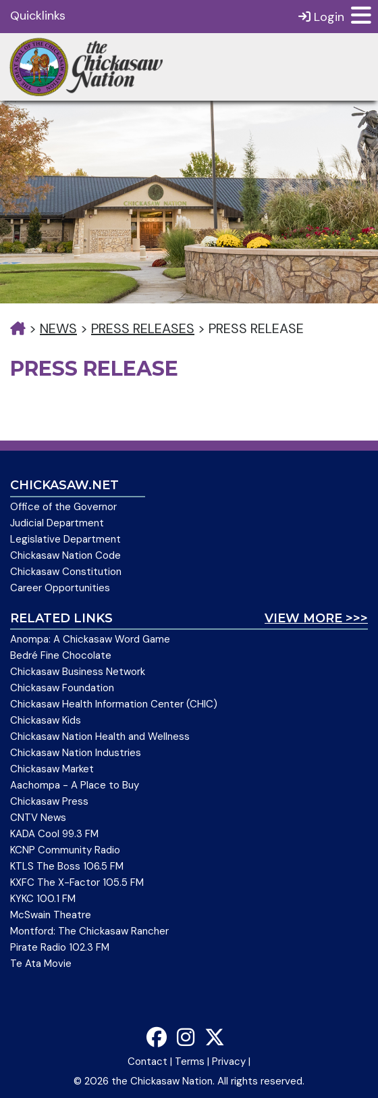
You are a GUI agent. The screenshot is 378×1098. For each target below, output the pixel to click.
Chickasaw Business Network (77, 671)
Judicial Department (57, 523)
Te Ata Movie (41, 963)
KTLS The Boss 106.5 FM (67, 866)
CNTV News (38, 817)
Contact (147, 1061)
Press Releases (142, 328)
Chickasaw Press (49, 801)
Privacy (229, 1061)
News (58, 328)
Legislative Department (65, 539)
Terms (190, 1061)
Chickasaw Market (52, 769)
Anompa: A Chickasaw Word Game (90, 639)
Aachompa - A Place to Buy (74, 785)
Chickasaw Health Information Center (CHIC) (113, 704)
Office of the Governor (63, 507)
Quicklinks (37, 15)
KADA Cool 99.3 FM (54, 834)
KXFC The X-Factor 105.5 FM (77, 882)
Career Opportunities (60, 588)
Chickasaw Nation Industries (75, 752)
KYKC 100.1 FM (43, 898)
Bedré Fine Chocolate (60, 655)
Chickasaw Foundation (62, 688)
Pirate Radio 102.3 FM (59, 947)
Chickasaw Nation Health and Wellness (100, 736)
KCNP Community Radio (65, 850)
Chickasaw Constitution (66, 571)
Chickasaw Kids (45, 720)
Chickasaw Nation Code (65, 555)
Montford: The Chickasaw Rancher (89, 931)
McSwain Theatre (50, 915)
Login (321, 16)
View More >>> (316, 618)
